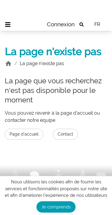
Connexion (61, 24)
